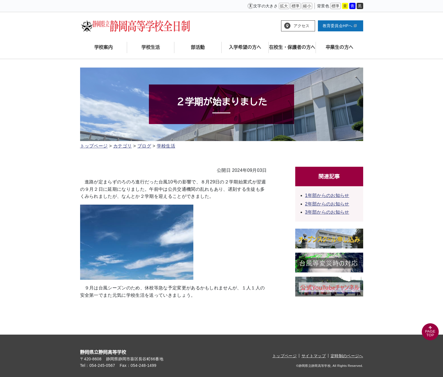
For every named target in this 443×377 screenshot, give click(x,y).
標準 (296, 6)
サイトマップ (313, 356)
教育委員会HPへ (340, 25)
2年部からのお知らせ (327, 203)
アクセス (302, 25)
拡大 (284, 6)
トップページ (94, 146)
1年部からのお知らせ (327, 195)
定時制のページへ (347, 356)
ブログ (144, 146)
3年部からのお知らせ (327, 212)
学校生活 (166, 146)
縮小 (307, 6)
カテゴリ (122, 146)
